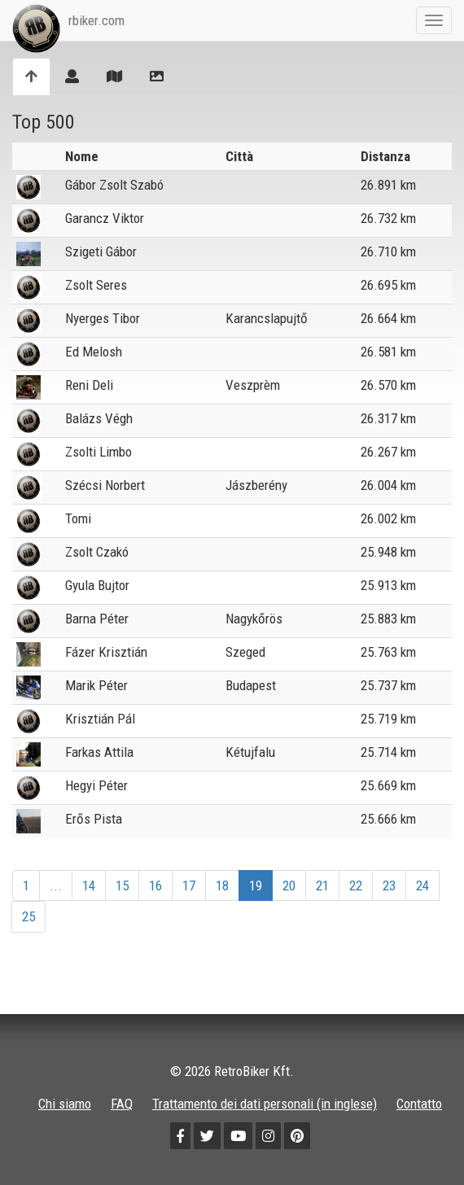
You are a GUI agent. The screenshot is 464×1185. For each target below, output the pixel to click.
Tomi (78, 518)
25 (28, 916)
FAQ (122, 1103)
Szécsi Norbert (105, 485)
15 (122, 885)
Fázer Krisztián (106, 652)
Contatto (419, 1103)
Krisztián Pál (100, 719)
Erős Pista (93, 819)
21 (322, 885)
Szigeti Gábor (101, 251)
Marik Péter (96, 685)
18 (222, 885)
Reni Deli (89, 385)
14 (88, 885)
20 (288, 885)
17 (188, 885)
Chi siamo (64, 1103)
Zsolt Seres (96, 285)
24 (422, 885)
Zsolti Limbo (98, 452)
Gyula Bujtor (97, 585)
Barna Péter (97, 618)
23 (389, 885)
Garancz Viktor (104, 218)
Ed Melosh (93, 351)
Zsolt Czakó (97, 552)
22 (355, 885)
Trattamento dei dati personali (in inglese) (264, 1103)
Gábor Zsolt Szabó (114, 185)
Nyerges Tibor (102, 318)
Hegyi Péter (96, 785)
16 (155, 885)
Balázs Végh (99, 418)
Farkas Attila (99, 752)
